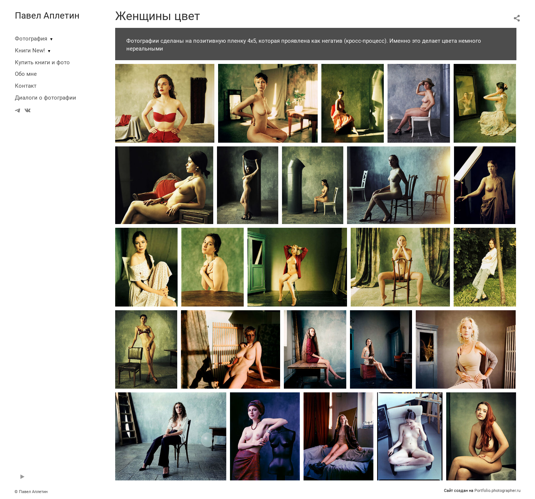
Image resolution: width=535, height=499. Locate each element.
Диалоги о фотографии (45, 97)
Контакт (25, 85)
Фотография (31, 38)
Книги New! (30, 50)
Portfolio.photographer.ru (497, 490)
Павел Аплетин (47, 15)
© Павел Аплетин (31, 491)
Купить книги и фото (42, 62)
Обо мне (26, 74)
